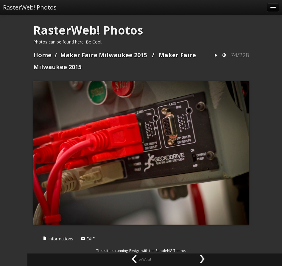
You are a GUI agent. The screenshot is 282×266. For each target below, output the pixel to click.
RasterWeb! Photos (30, 7)
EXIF (88, 239)
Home (42, 55)
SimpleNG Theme (170, 250)
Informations (58, 239)
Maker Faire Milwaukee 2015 (103, 55)
